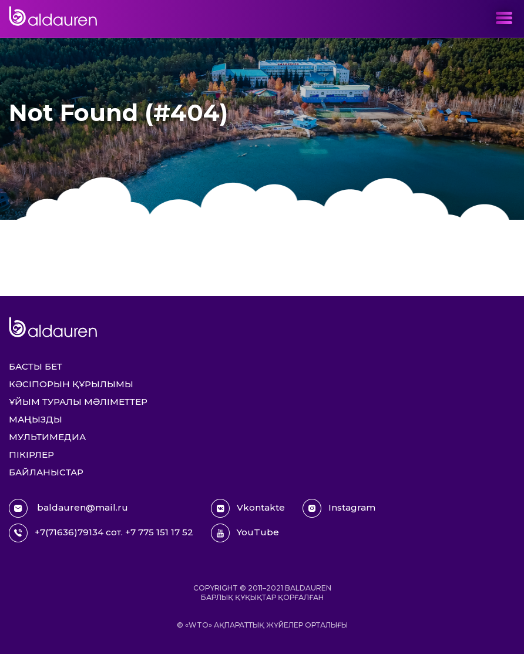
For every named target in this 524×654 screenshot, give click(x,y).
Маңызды (35, 419)
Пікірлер (31, 454)
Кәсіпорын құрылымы (71, 384)
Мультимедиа (47, 436)
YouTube (245, 533)
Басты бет (35, 366)
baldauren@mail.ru (68, 508)
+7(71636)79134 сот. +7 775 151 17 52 (101, 533)
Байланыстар (46, 472)
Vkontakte (248, 508)
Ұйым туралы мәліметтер (78, 401)
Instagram (339, 508)
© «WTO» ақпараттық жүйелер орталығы (262, 625)
